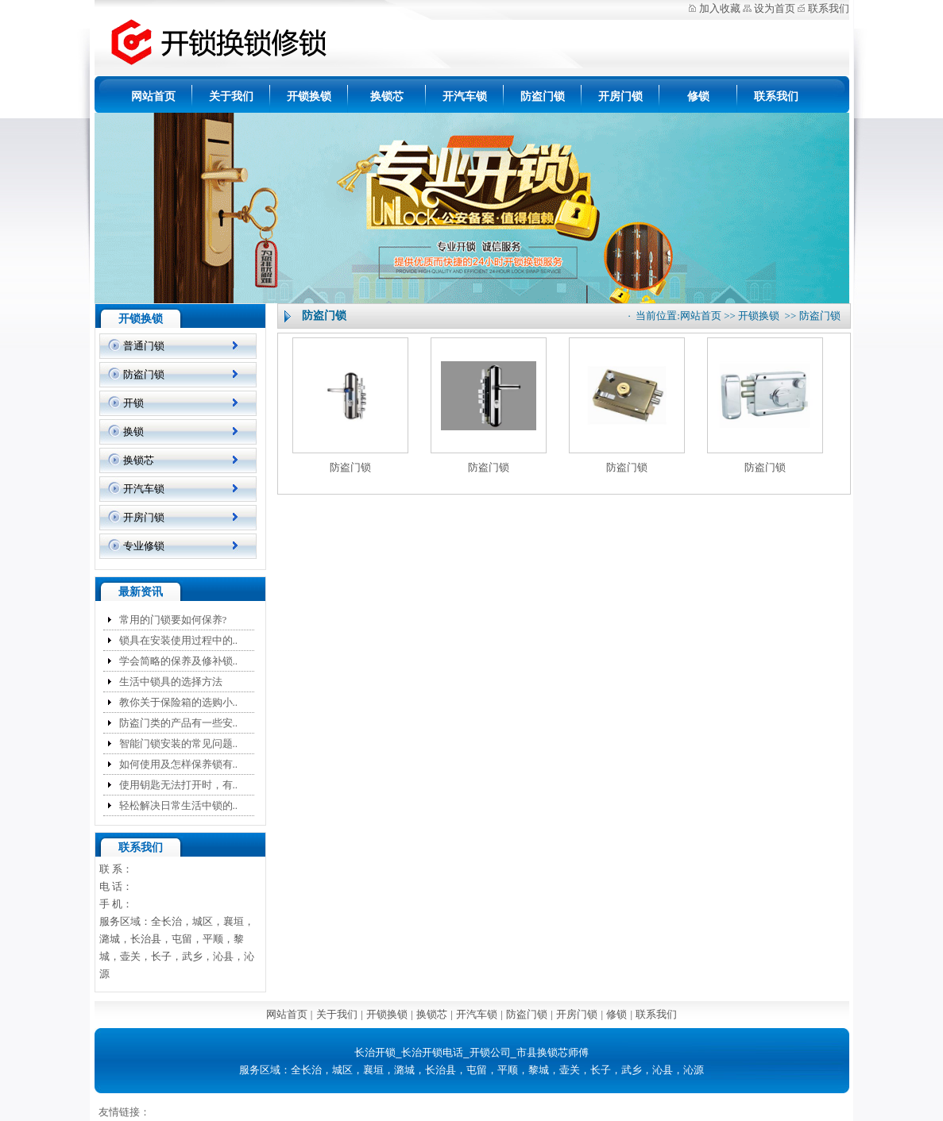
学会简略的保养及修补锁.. (178, 661)
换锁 (133, 431)
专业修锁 (143, 546)
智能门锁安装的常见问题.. (178, 743)
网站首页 (153, 96)
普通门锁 (143, 346)
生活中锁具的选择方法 (170, 682)
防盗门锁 (542, 96)
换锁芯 (387, 96)
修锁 (698, 96)
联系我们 (828, 8)
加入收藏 (719, 8)
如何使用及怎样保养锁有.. (178, 764)
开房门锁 (620, 96)
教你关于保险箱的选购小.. (178, 702)
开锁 (133, 403)
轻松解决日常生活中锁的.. (178, 805)
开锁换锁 (309, 96)
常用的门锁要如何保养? (173, 620)
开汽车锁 (465, 96)
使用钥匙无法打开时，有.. (178, 785)
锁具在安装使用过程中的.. (178, 640)
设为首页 (774, 8)
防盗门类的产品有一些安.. (178, 723)
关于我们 (231, 96)
